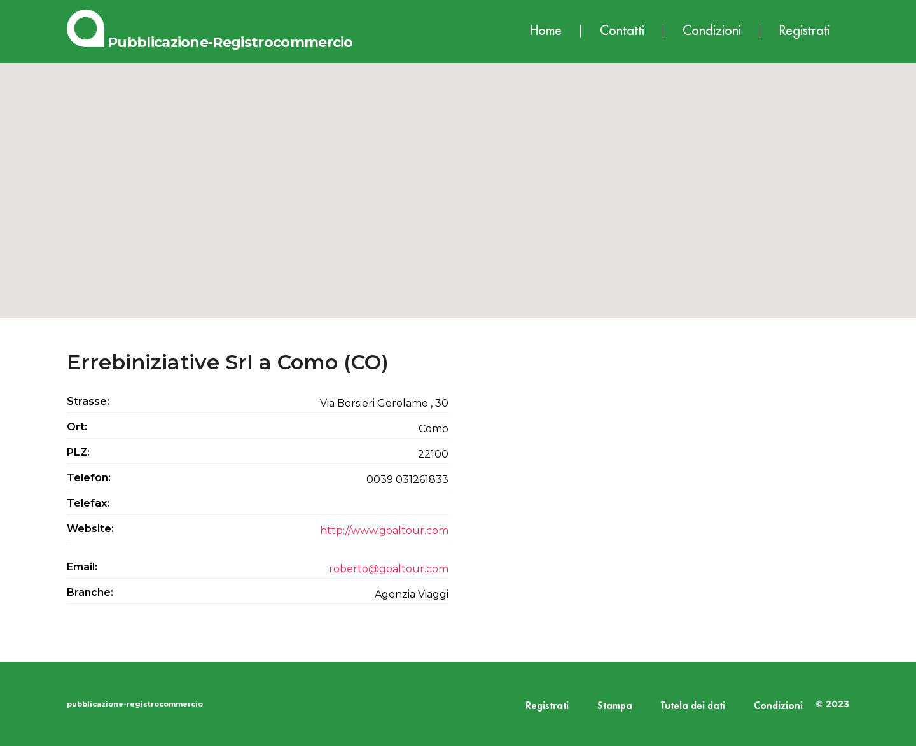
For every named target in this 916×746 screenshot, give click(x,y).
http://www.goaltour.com (384, 530)
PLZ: (78, 452)
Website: (90, 529)
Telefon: (89, 478)
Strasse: (88, 401)
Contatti (622, 31)
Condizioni (712, 31)
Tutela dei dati (693, 706)
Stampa (614, 706)
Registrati (804, 31)
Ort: (77, 427)
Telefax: (88, 503)
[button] (458, 178)
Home (546, 31)
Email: (82, 567)
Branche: (90, 592)
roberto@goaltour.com (388, 569)
